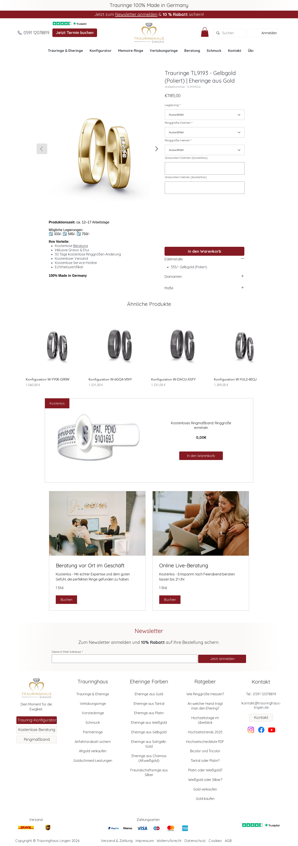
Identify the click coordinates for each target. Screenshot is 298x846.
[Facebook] (261, 730)
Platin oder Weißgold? (205, 770)
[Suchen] (229, 33)
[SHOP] (156, 148)
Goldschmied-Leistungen (92, 760)
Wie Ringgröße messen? (205, 694)
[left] (242, 258)
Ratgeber (205, 681)
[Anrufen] (19, 32)
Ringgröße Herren (177, 140)
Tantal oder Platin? (205, 760)
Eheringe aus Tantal (149, 703)
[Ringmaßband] (36, 739)
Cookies (215, 841)
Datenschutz (195, 841)
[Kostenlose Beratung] (36, 730)
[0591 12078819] (37, 32)
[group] (149, 351)
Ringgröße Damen (178, 122)
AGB (228, 841)
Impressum (145, 841)
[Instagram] (251, 730)
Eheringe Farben (149, 681)
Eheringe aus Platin (149, 713)
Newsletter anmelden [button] (136, 14)
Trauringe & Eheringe (92, 694)
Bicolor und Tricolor (205, 751)
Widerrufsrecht (169, 841)
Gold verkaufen (205, 789)
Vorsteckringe (93, 713)
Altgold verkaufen (92, 751)
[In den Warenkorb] (204, 251)
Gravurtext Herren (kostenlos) (186, 177)
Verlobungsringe (93, 703)
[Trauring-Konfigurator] (36, 720)
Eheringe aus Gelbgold (148, 732)
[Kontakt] (261, 717)
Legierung (172, 105)
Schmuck (93, 722)
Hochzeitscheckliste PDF (205, 742)
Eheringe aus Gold (149, 694)
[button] (205, 32)
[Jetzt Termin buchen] (74, 32)
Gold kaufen (205, 798)
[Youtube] (272, 730)
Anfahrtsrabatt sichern (93, 742)
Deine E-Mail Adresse (66, 651)
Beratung (80, 246)
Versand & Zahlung (117, 841)
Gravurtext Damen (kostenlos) (186, 157)
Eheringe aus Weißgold (149, 722)
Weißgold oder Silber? (205, 780)
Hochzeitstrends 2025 (205, 732)
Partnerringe (93, 732)
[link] (97, 565)
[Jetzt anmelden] (222, 659)
